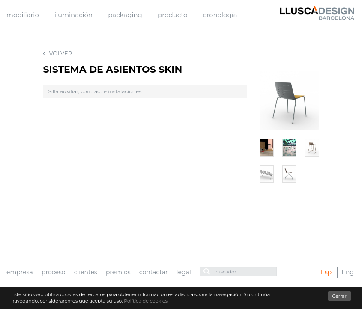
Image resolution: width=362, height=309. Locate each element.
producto (172, 15)
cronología (220, 15)
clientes (85, 272)
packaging (125, 15)
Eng (348, 272)
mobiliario (22, 15)
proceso (54, 272)
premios (118, 272)
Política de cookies (146, 301)
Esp (326, 272)
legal (184, 272)
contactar (153, 272)
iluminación (73, 15)
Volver (57, 53)
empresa (19, 272)
